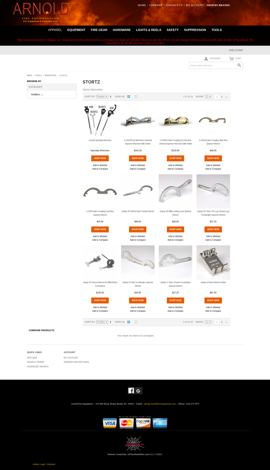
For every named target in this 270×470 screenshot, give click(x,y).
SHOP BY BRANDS (218, 5)
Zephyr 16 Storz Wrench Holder (213, 282)
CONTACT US (174, 5)
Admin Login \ (39, 464)
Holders (37, 94)
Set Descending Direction (111, 96)
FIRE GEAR (99, 30)
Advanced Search (37, 366)
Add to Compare (100, 169)
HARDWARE (122, 30)
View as (119, 96)
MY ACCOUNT (195, 5)
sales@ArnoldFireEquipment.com (160, 403)
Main (29, 75)
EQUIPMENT (76, 30)
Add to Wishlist (100, 165)
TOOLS (217, 30)
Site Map (32, 358)
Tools (38, 75)
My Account (71, 358)
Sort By (90, 96)
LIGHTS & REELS (148, 30)
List (135, 96)
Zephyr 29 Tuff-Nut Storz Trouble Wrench (138, 211)
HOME (142, 5)
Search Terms (35, 362)
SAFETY (173, 30)
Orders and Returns (76, 362)
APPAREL (55, 30)
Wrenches (50, 75)
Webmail (51, 464)
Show (199, 96)
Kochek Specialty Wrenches (100, 140)
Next (226, 96)
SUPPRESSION (195, 30)
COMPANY (156, 5)
